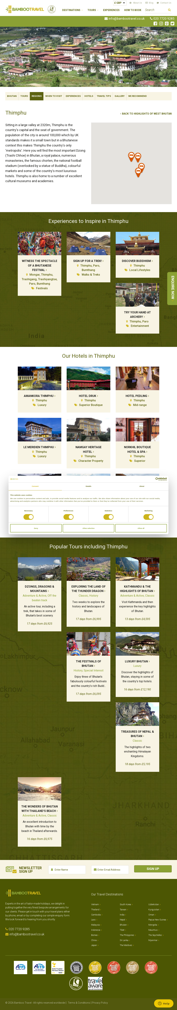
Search (169, 10)
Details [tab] (88, 486)
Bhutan (12, 96)
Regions (37, 96)
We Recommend (137, 96)
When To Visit (53, 96)
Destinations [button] (71, 10)
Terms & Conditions (79, 1002)
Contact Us (165, 3)
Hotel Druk (87, 396)
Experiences (111, 10)
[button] (131, 157)
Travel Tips (104, 96)
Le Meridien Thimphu (38, 447)
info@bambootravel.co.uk (127, 18)
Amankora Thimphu (38, 396)
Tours (24, 96)
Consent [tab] (35, 486)
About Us (137, 3)
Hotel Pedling (136, 396)
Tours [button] (91, 10)
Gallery (120, 96)
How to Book (132, 10)
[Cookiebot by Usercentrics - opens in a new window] (151, 479)
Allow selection (88, 528)
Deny (36, 528)
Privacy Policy (100, 1002)
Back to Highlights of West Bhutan (147, 113)
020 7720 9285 (163, 18)
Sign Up (153, 869)
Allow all (141, 528)
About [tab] (141, 486)
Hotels (88, 96)
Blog (151, 3)
